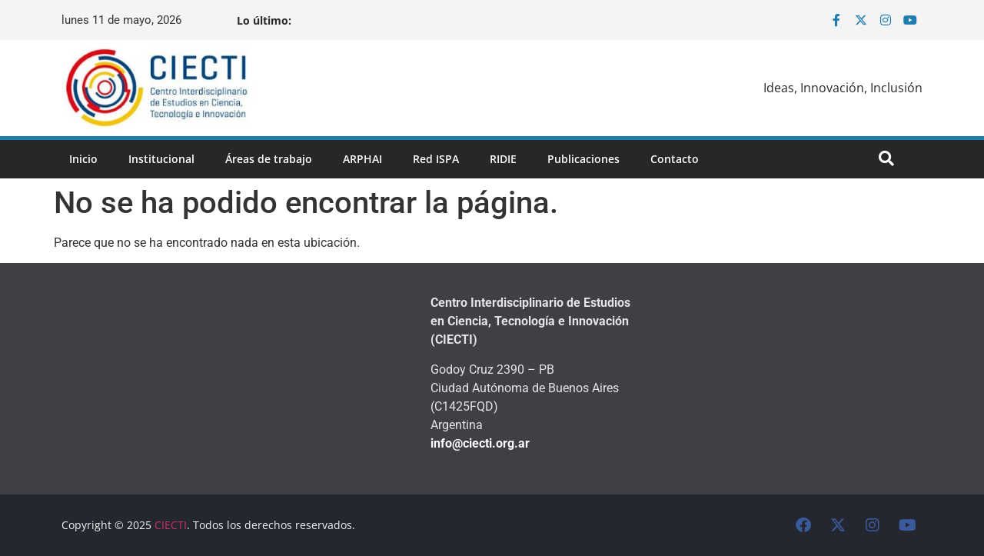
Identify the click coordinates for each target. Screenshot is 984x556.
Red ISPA (436, 158)
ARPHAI (362, 158)
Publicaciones (583, 158)
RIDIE (503, 158)
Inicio (83, 158)
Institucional (161, 158)
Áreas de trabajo (268, 158)
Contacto (674, 158)
